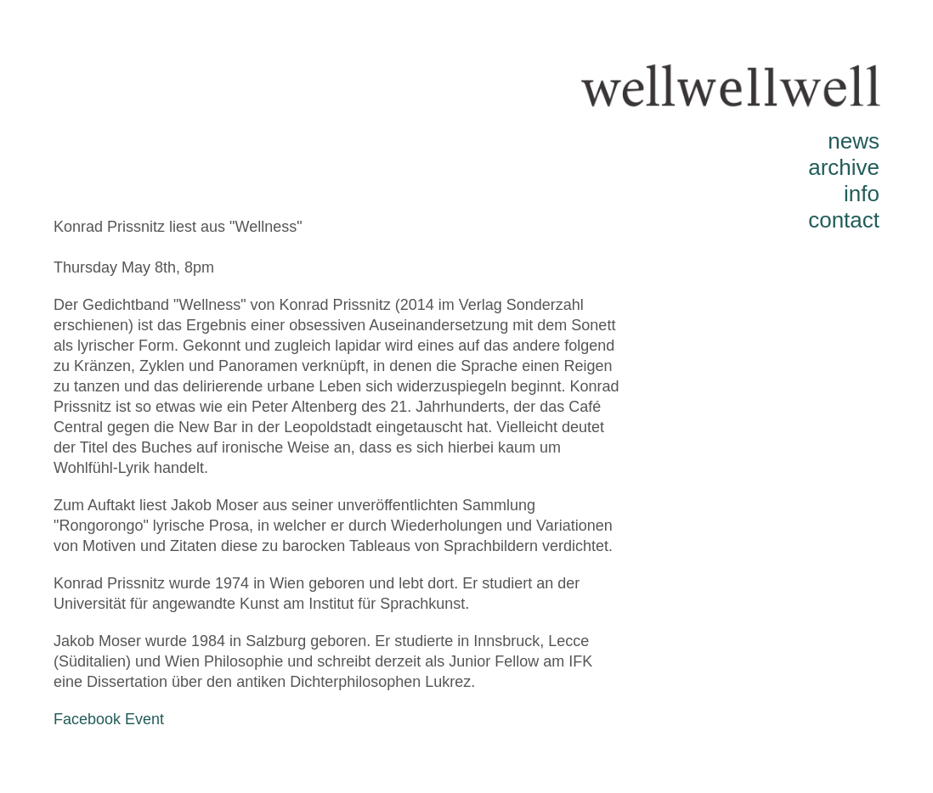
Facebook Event (109, 719)
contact (843, 220)
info (861, 193)
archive (843, 167)
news (853, 141)
